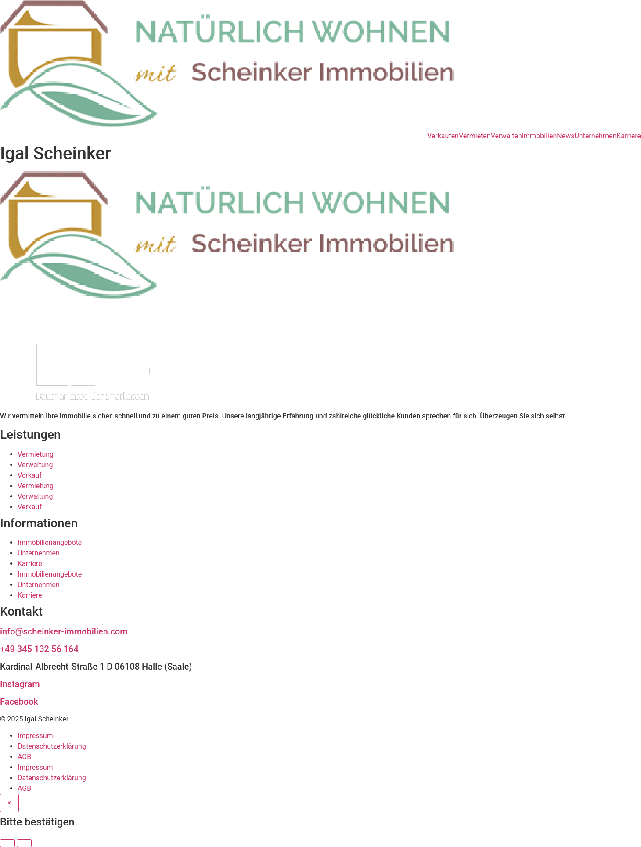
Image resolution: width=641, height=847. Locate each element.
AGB (24, 757)
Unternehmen (595, 136)
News (565, 136)
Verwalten (506, 136)
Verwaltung (35, 465)
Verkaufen (443, 136)
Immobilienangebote (50, 542)
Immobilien (539, 136)
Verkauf (30, 475)
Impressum (35, 736)
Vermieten (475, 136)
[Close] (9, 803)
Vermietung (36, 454)
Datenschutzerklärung (52, 746)
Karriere (628, 136)
